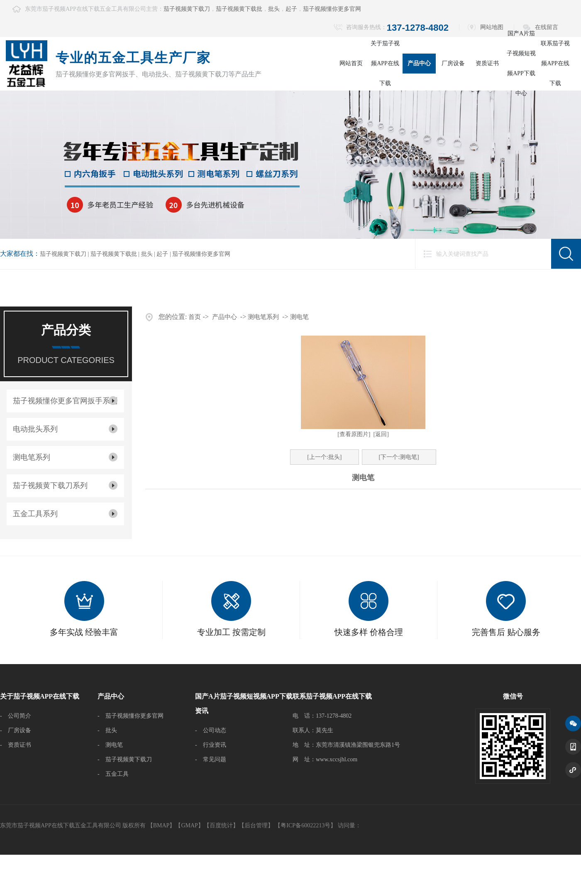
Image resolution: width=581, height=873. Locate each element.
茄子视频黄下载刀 (187, 9)
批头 (274, 9)
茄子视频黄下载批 (239, 9)
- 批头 (107, 730)
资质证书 (487, 63)
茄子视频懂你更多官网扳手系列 (65, 401)
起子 (291, 9)
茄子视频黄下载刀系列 (50, 485)
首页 (194, 317)
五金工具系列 (35, 514)
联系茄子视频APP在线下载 (555, 63)
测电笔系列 (31, 457)
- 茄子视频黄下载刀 (125, 759)
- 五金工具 (113, 774)
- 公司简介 (15, 716)
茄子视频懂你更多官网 (332, 9)
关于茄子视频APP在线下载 (385, 63)
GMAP (189, 825)
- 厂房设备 (15, 730)
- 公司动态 (210, 730)
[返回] (381, 434)
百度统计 (221, 825)
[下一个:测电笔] (399, 457)
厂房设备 (453, 63)
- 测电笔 (110, 745)
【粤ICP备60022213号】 (305, 825)
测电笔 (299, 317)
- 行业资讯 (210, 745)
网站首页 (351, 63)
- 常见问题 (210, 759)
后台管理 (256, 825)
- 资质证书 (15, 745)
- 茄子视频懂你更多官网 (131, 716)
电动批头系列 (35, 429)
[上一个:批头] (324, 457)
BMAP (161, 825)
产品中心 (419, 63)
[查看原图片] (353, 434)
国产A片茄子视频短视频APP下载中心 (521, 63)
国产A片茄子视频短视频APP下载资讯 (244, 703)
